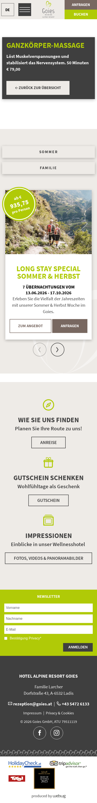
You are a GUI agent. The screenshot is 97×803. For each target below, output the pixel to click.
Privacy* (35, 638)
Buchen (81, 14)
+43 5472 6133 (75, 704)
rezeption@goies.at (32, 704)
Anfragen (81, 4)
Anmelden (78, 647)
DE (7, 9)
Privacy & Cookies (60, 713)
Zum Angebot (30, 326)
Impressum (32, 713)
